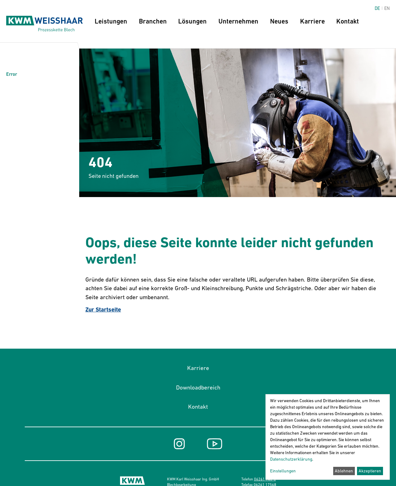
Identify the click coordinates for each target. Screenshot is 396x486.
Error (11, 74)
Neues (279, 21)
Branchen (153, 21)
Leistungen (111, 21)
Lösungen (192, 21)
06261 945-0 (265, 479)
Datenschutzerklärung (291, 459)
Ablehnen (344, 470)
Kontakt (347, 21)
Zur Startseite (103, 309)
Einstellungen (283, 470)
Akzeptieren (370, 470)
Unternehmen (238, 21)
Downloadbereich (198, 387)
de (377, 8)
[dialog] (327, 437)
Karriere (312, 21)
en (387, 8)
